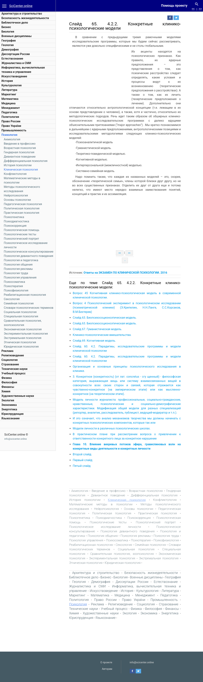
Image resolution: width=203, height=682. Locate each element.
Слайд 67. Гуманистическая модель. (99, 329)
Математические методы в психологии (103, 504)
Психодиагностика (16, 221)
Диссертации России (15, 54)
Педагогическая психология (23, 204)
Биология (7, 31)
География (8, 40)
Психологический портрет (21, 238)
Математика (9, 99)
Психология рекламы (18, 269)
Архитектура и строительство (21, 13)
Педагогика (9, 112)
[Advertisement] (101, 76)
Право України (11, 126)
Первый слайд (85, 460)
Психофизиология (16, 290)
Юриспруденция (12, 414)
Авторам (107, 668)
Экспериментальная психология (26, 333)
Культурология (11, 85)
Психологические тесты (20, 234)
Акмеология (12, 139)
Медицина (8, 103)
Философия (9, 382)
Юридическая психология (21, 346)
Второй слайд (84, 454)
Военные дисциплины (16, 36)
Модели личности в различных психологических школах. (114, 428)
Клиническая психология (21, 169)
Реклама (7, 351)
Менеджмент (10, 108)
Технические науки (14, 369)
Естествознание (12, 58)
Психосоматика (14, 282)
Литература (9, 90)
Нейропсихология (16, 195)
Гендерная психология (19, 152)
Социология (9, 360)
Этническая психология (20, 342)
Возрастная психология (20, 148)
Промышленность (13, 130)
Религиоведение (12, 355)
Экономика (9, 405)
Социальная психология (20, 312)
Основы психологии (17, 199)
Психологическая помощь (21, 230)
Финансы (7, 387)
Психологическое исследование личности (107, 527)
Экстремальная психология (22, 338)
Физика (6, 378)
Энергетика (9, 409)
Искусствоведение (14, 76)
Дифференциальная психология (25, 161)
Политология (10, 117)
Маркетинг (8, 94)
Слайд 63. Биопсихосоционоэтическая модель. (107, 317)
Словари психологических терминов (28, 307)
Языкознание (10, 418)
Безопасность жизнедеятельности (25, 18)
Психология (9, 135)
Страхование (10, 364)
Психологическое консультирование (28, 251)
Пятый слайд (84, 466)
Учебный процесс (13, 373)
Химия (5, 391)
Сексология (12, 299)
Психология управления (20, 277)
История (7, 81)
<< (193, 8)
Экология (7, 400)
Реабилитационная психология (25, 294)
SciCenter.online (20, 6)
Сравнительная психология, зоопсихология (124, 554)
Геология (7, 45)
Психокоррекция (15, 225)
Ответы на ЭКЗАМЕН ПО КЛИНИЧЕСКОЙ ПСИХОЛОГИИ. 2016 (127, 272)
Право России (10, 121)
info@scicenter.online (15, 439)
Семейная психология (19, 303)
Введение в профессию (19, 143)
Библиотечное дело (14, 22)
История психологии (17, 165)
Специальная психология (21, 316)
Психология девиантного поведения (28, 256)
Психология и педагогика (21, 260)
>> (200, 8)
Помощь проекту (174, 5)
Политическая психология (21, 208)
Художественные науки (17, 396)
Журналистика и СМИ (16, 63)
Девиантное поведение (19, 156)
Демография (10, 49)
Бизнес (6, 27)
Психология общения (18, 264)
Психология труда (16, 273)
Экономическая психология (23, 329)
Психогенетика (14, 217)
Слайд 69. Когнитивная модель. (96, 340)
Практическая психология (21, 212)
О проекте (106, 662)
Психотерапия (13, 286)
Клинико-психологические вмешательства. (104, 335)
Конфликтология (15, 174)
